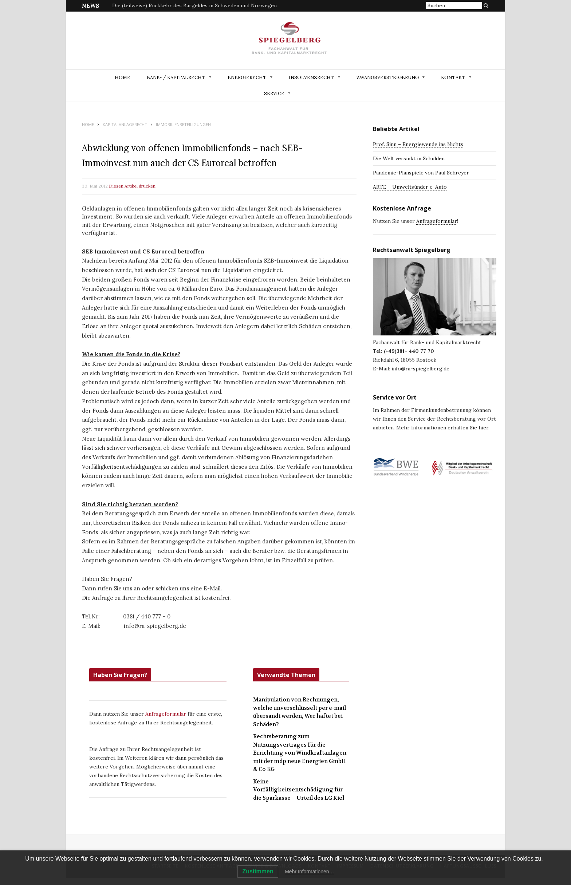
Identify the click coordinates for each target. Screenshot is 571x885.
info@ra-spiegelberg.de (420, 368)
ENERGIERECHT (247, 77)
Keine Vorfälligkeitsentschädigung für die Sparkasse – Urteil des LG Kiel (298, 790)
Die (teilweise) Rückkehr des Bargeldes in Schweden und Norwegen (194, 5)
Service (274, 93)
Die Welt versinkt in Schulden (409, 158)
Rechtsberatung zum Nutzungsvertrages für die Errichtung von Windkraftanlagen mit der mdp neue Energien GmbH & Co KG (299, 753)
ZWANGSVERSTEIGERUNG (388, 77)
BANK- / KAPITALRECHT (176, 77)
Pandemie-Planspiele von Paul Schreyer (421, 172)
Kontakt (453, 77)
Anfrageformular (166, 714)
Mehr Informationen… (309, 871)
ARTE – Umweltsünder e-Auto (410, 187)
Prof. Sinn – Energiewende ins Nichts (418, 144)
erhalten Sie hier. (468, 427)
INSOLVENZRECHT (311, 77)
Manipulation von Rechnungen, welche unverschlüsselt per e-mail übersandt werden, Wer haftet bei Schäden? (299, 712)
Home (122, 77)
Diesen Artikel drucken (132, 186)
